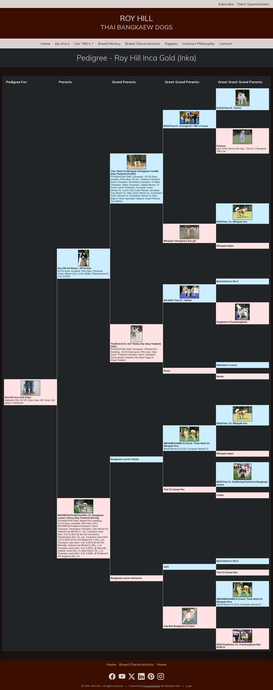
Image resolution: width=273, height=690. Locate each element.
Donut (167, 370)
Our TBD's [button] (82, 43)
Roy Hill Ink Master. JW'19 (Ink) (74, 268)
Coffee (220, 495)
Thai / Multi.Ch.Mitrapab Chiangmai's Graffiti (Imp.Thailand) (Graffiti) (134, 172)
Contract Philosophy (198, 43)
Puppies (171, 43)
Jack (166, 566)
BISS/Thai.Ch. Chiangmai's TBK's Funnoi (186, 126)
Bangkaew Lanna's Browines (126, 578)
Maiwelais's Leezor (227, 365)
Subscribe (226, 4)
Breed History (109, 43)
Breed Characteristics (142, 43)
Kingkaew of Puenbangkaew (232, 322)
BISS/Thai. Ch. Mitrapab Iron (232, 221)
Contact (225, 43)
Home (45, 43)
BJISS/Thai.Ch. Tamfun (229, 108)
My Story (62, 43)
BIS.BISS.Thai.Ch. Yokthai (178, 300)
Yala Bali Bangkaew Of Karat (179, 626)
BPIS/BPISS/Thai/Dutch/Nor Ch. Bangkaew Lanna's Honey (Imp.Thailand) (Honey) (81, 516)
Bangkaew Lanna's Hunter (125, 459)
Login (189, 685)
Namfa (220, 376)
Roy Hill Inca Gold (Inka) (18, 397)
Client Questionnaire (253, 4)
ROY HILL (136, 18)
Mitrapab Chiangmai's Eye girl (180, 241)
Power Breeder (151, 685)
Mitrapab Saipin (225, 246)
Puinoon (221, 146)
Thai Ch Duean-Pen (174, 489)
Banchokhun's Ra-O (227, 281)
